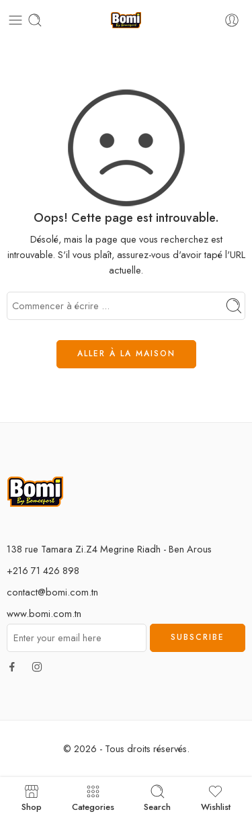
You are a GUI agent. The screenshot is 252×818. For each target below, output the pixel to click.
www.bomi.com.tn (44, 613)
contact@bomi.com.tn (52, 592)
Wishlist (215, 797)
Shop (32, 797)
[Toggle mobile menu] (15, 20)
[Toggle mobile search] (35, 20)
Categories (93, 797)
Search (157, 797)
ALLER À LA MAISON (126, 353)
